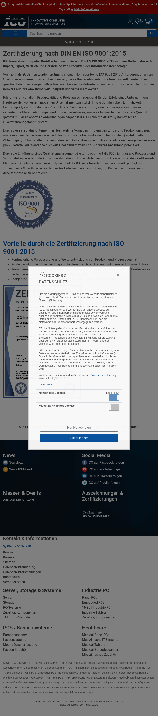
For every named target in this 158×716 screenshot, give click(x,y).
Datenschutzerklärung (103, 375)
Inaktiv (115, 407)
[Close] (97, 275)
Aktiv (114, 397)
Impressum (45, 384)
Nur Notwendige (79, 428)
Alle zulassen (79, 438)
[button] (114, 397)
